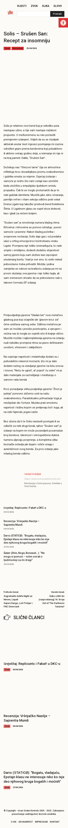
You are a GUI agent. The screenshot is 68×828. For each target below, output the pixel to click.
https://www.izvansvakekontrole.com (42, 479)
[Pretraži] (57, 14)
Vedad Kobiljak (32, 474)
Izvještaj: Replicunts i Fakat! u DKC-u (25, 507)
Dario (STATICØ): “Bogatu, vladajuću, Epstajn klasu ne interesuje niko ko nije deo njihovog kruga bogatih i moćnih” (26, 539)
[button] (63, 22)
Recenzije (18, 48)
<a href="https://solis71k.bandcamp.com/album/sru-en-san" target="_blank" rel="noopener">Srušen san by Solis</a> (34, 296)
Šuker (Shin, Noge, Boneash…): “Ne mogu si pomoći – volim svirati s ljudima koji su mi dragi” (24, 556)
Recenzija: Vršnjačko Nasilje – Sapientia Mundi (27, 718)
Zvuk (7, 48)
